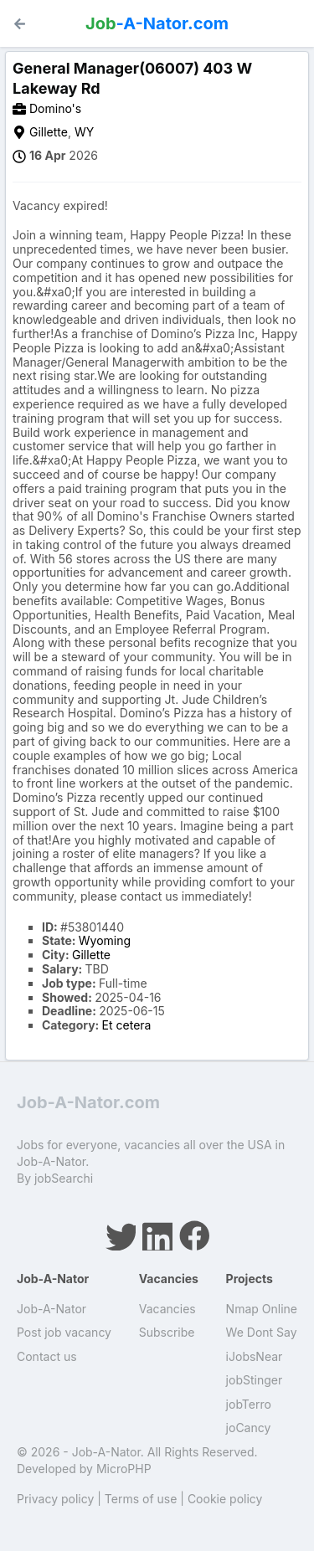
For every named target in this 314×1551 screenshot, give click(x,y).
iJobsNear (254, 1356)
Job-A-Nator (51, 1309)
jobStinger (254, 1380)
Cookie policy (225, 1499)
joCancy (248, 1427)
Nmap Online (261, 1309)
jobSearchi (63, 1178)
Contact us (47, 1356)
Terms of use (141, 1499)
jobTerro (248, 1404)
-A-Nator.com (157, 23)
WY (84, 132)
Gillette (48, 132)
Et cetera (127, 1025)
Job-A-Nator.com (88, 1102)
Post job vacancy (64, 1332)
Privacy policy (55, 1499)
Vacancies (167, 1309)
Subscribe (167, 1332)
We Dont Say (261, 1332)
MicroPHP (124, 1468)
